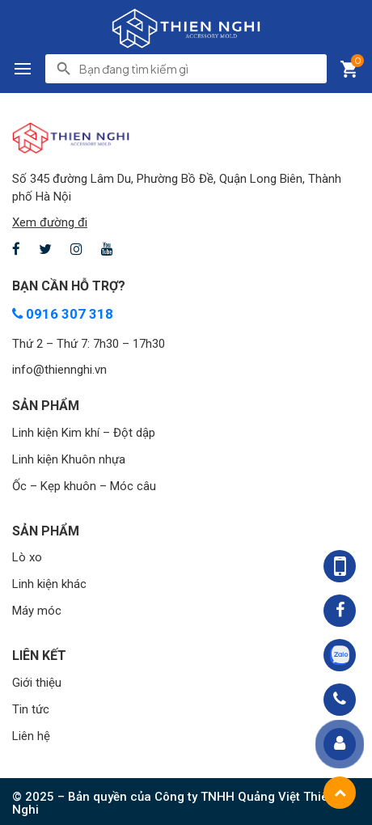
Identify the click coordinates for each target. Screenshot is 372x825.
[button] (22, 69)
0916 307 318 (62, 314)
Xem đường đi (49, 222)
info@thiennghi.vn (59, 369)
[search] (198, 68)
